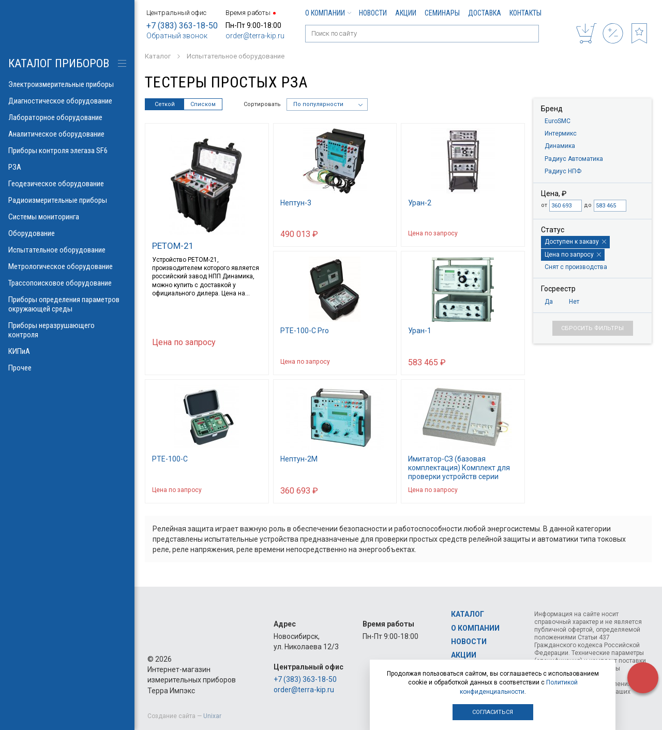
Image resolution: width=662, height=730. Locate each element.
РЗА (67, 167)
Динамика (560, 146)
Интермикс (561, 133)
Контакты (525, 13)
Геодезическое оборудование (67, 183)
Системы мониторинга (67, 216)
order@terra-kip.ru (254, 36)
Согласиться (492, 712)
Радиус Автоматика (574, 158)
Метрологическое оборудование (67, 266)
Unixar (212, 716)
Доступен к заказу (575, 241)
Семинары (442, 13)
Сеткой (165, 104)
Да (549, 301)
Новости (373, 13)
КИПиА (67, 351)
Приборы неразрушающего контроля (67, 330)
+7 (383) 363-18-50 (182, 26)
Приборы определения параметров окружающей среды (67, 304)
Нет (574, 301)
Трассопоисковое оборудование (67, 283)
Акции (405, 13)
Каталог (467, 614)
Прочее (67, 368)
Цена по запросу (573, 254)
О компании (328, 13)
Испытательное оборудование (67, 250)
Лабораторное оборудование (67, 117)
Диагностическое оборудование (67, 101)
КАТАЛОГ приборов (58, 63)
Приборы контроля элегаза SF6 (67, 150)
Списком (203, 104)
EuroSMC (557, 121)
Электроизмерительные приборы (67, 84)
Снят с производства (576, 267)
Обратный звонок (176, 36)
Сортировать (262, 104)
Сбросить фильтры (592, 328)
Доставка (484, 13)
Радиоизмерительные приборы (67, 200)
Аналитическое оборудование (67, 134)
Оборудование (67, 233)
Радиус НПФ (563, 171)
